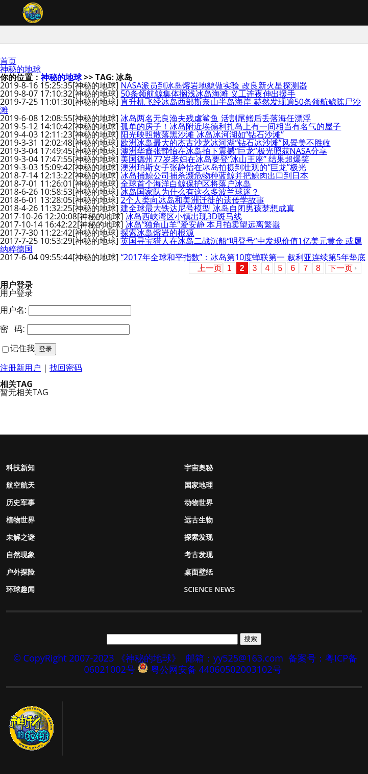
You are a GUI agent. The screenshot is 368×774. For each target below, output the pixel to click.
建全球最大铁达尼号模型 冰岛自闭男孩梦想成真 (207, 208)
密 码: (12, 328)
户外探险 (20, 572)
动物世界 (198, 502)
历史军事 (20, 502)
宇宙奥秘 (198, 467)
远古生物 (198, 520)
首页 (8, 60)
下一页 (340, 268)
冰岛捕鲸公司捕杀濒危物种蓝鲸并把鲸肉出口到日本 (214, 175)
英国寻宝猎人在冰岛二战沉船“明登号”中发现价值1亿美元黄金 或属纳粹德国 (181, 245)
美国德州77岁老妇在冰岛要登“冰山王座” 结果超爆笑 (214, 159)
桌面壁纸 (198, 572)
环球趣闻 (20, 589)
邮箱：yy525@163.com (234, 658)
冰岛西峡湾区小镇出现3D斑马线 (184, 216)
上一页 (210, 268)
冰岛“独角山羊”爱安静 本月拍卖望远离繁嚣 (203, 224)
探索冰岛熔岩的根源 (157, 232)
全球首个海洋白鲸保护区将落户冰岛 (185, 183)
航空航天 (20, 485)
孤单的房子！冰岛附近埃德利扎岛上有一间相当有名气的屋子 (230, 126)
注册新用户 (20, 367)
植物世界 (20, 520)
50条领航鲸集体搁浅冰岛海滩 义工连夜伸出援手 (207, 93)
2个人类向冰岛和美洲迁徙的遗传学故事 (192, 200)
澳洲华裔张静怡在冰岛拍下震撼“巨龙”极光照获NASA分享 (223, 150)
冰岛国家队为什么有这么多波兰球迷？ (189, 191)
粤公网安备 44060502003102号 (216, 669)
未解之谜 (20, 537)
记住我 (22, 348)
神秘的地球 (20, 69)
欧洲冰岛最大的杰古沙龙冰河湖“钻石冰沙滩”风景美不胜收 (225, 142)
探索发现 (198, 537)
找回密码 (66, 367)
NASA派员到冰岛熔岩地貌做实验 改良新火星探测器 (213, 85)
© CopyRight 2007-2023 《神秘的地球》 (97, 658)
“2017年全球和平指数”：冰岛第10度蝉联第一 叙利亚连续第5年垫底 (242, 257)
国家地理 (198, 485)
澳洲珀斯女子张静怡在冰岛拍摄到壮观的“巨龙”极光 (213, 167)
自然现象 (20, 554)
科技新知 (20, 467)
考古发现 (198, 554)
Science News (209, 589)
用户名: (13, 309)
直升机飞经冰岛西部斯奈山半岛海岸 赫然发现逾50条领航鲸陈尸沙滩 (180, 106)
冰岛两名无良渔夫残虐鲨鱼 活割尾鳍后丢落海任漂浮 (215, 118)
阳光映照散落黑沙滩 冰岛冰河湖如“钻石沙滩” (201, 134)
